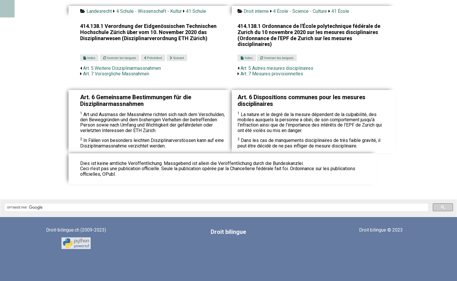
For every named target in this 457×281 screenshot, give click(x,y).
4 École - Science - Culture (300, 11)
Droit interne (256, 11)
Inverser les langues (119, 58)
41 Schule (196, 11)
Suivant (177, 58)
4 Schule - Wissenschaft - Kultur (149, 11)
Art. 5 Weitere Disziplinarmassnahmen (122, 68)
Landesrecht (99, 11)
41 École (340, 11)
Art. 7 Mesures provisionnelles (271, 74)
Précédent (153, 58)
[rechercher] (216, 207)
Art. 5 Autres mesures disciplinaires (276, 68)
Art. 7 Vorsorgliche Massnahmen (116, 74)
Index (89, 58)
